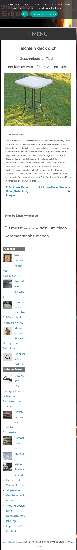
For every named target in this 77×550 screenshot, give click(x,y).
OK (24, 14)
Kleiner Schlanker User (19, 469)
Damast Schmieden (19, 443)
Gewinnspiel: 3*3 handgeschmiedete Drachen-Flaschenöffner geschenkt (13, 391)
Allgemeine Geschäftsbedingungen (15, 495)
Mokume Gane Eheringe (54, 187)
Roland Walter (18, 135)
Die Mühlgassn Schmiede (12, 542)
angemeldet (31, 228)
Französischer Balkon (19, 359)
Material (19, 453)
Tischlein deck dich (37, 48)
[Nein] (72, 9)
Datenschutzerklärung (44, 14)
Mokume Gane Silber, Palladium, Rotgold (16, 191)
